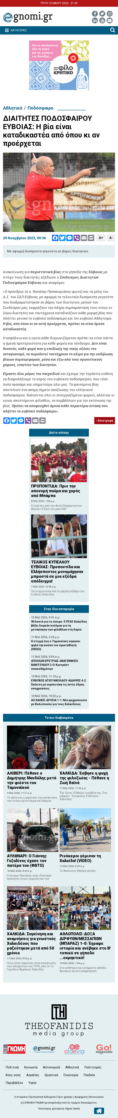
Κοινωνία (30, 1067)
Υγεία (32, 1083)
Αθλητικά (12, 108)
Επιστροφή (104, 420)
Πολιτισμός (92, 1067)
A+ (101, 238)
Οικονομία (70, 1075)
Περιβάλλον (14, 1083)
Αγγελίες (32, 1075)
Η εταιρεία (20, 1096)
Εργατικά (51, 1075)
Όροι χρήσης (65, 1096)
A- (111, 238)
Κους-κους (13, 1075)
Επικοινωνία (96, 1096)
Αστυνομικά (51, 1067)
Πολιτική (12, 1067)
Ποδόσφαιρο (40, 108)
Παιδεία (89, 1075)
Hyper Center (72, 1108)
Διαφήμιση (80, 1096)
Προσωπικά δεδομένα (42, 1096)
